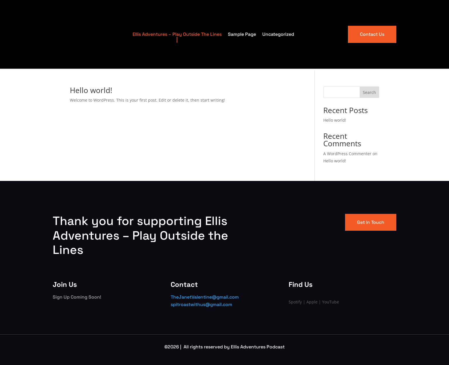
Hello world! (91, 90)
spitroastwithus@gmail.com (201, 304)
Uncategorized (278, 34)
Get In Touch (370, 222)
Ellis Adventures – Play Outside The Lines (177, 34)
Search (369, 92)
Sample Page (242, 34)
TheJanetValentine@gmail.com (205, 297)
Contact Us (372, 34)
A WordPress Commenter (347, 153)
